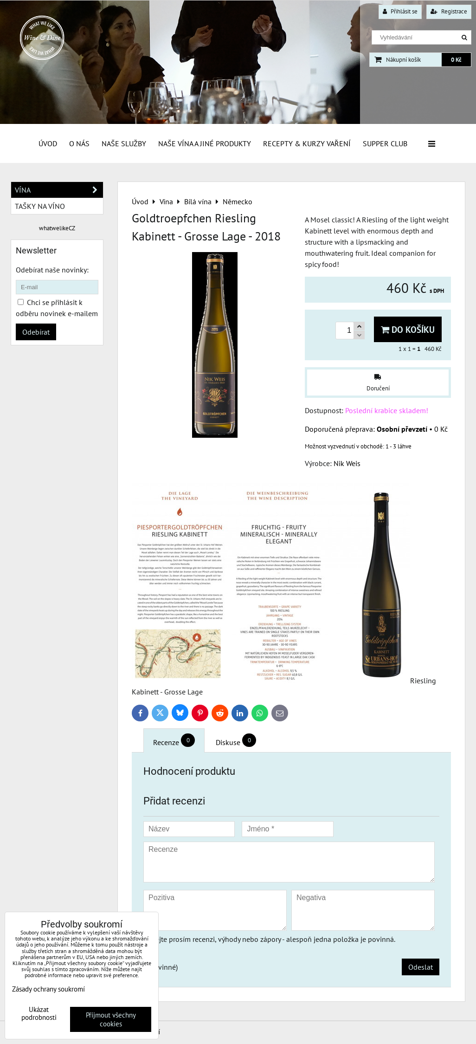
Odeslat (420, 967)
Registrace (449, 11)
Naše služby (124, 143)
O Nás (79, 143)
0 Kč (456, 60)
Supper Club (385, 143)
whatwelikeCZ (57, 228)
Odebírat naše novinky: (52, 269)
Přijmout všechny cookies (111, 1019)
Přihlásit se (400, 11)
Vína (59, 190)
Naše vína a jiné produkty (204, 143)
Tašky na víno (40, 206)
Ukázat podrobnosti (39, 1013)
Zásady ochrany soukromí (48, 989)
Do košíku (408, 329)
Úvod (48, 143)
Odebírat (36, 332)
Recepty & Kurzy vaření (307, 143)
